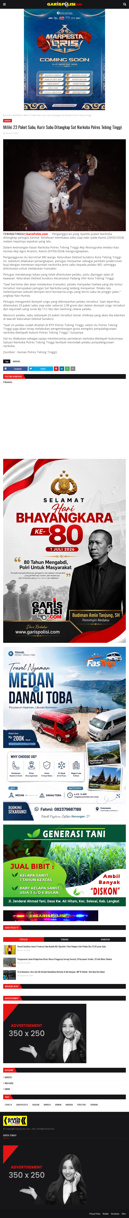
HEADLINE (35, 1104)
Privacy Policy (94, 1213)
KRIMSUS (47, 1104)
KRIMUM (58, 1104)
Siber (124, 1213)
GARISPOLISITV (22, 1104)
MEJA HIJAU (9, 1083)
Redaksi (106, 1213)
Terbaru (64, 939)
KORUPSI (8, 1077)
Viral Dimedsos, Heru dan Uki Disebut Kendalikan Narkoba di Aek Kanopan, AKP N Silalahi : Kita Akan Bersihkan (61, 971)
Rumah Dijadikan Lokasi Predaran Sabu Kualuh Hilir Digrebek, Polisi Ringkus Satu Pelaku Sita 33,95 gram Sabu (61, 946)
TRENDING (94, 1104)
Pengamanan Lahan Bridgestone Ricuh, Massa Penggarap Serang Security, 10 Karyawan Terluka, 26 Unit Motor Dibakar (64, 959)
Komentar (105, 939)
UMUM (7, 1089)
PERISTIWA (81, 1104)
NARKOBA (17, 115)
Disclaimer (115, 1213)
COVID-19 (8, 1104)
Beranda (7, 115)
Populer (23, 939)
